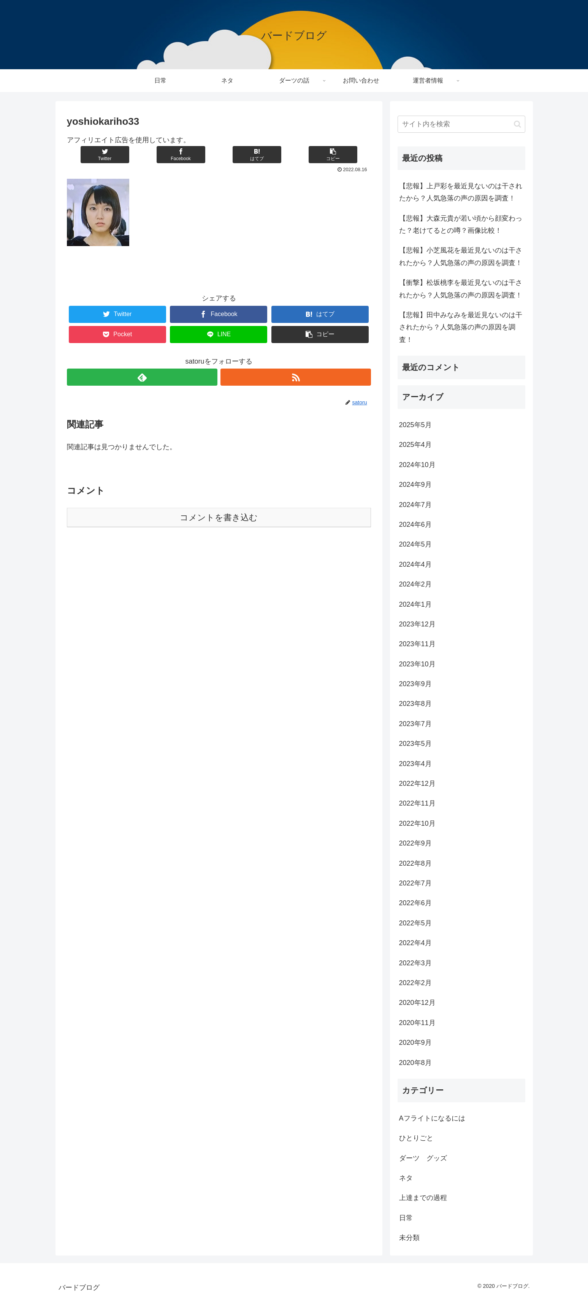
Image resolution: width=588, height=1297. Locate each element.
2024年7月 (415, 505)
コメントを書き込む (219, 517)
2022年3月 (415, 963)
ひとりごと (416, 1138)
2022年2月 (415, 983)
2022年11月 (417, 803)
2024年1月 (415, 604)
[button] (517, 124)
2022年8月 (415, 863)
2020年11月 (417, 1023)
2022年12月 (417, 783)
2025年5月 (415, 425)
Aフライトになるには (432, 1118)
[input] (461, 124)
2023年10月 (417, 664)
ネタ (406, 1178)
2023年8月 (415, 703)
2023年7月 (415, 724)
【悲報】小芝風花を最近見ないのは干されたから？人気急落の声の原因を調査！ (460, 256)
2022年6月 (415, 903)
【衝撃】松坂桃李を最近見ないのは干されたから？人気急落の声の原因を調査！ (460, 289)
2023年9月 (415, 684)
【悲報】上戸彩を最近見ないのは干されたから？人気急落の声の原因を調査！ (460, 192)
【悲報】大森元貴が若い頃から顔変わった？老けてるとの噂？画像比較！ (460, 224)
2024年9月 (415, 484)
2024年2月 (415, 584)
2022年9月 (415, 843)
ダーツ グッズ (423, 1158)
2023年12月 (417, 624)
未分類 (409, 1237)
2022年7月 (415, 883)
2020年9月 (415, 1042)
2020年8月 (415, 1063)
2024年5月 (415, 544)
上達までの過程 (423, 1198)
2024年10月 (417, 465)
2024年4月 (415, 564)
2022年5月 (415, 923)
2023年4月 (415, 764)
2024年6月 (415, 524)
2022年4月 (415, 943)
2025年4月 (415, 444)
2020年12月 (417, 1002)
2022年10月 (417, 823)
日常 (406, 1218)
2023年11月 (417, 644)
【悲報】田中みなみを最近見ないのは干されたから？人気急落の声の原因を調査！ (460, 327)
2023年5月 (415, 743)
